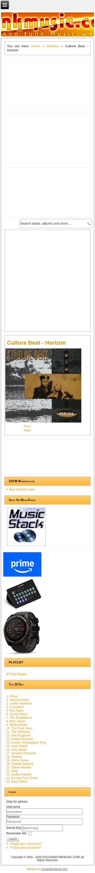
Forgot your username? (26, 844)
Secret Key (14, 828)
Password (13, 816)
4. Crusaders (15, 707)
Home (35, 46)
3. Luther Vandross (19, 703)
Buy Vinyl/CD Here (22, 489)
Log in (13, 838)
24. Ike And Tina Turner (22, 778)
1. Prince (12, 696)
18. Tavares (14, 757)
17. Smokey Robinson (21, 753)
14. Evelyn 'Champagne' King (26, 742)
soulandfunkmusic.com (54, 869)
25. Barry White (16, 781)
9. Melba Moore (16, 725)
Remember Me (16, 833)
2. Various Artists (17, 700)
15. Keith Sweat (17, 746)
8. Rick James (15, 721)
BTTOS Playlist (16, 674)
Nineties (53, 46)
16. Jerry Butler (16, 749)
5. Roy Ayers (15, 710)
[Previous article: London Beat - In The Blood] (27, 426)
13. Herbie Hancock (19, 739)
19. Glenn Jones (17, 760)
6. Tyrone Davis (16, 714)
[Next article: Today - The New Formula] (27, 430)
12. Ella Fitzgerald (18, 735)
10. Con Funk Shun (19, 728)
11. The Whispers (18, 732)
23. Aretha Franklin (19, 774)
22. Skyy (12, 771)
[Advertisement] (47, 280)
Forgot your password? (26, 847)
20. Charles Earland (19, 764)
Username (13, 807)
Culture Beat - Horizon (36, 343)
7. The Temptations (19, 717)
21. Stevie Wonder (18, 767)
